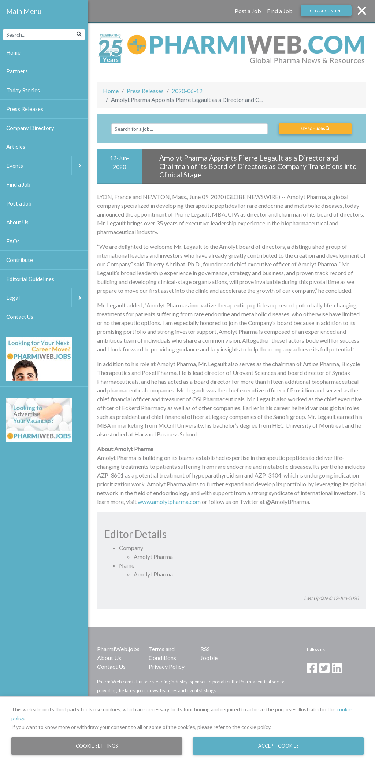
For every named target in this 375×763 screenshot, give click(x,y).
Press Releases (145, 90)
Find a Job (280, 10)
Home (111, 90)
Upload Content (326, 10)
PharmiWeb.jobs (118, 648)
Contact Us (111, 666)
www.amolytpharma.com (169, 501)
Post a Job (248, 10)
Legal (47, 297)
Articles (15, 146)
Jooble (209, 657)
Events (47, 165)
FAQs (13, 241)
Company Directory (30, 128)
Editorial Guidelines (30, 279)
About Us (109, 657)
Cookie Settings (97, 746)
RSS (205, 648)
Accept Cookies (278, 746)
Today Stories (23, 90)
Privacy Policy (167, 666)
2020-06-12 (187, 90)
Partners (17, 71)
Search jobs (315, 128)
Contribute (19, 260)
